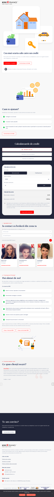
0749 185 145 (39, 261)
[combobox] (27, 231)
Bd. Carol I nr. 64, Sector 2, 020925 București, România (17, 481)
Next (50, 240)
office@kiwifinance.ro (10, 474)
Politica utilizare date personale (9, 464)
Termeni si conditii (6, 461)
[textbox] (5, 231)
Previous (47, 240)
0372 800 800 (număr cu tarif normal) (10, 471)
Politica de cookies (6, 459)
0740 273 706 (3, 261)
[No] (52, 493)
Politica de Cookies (31, 494)
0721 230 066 (21, 261)
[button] (53, 384)
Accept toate (22, 494)
